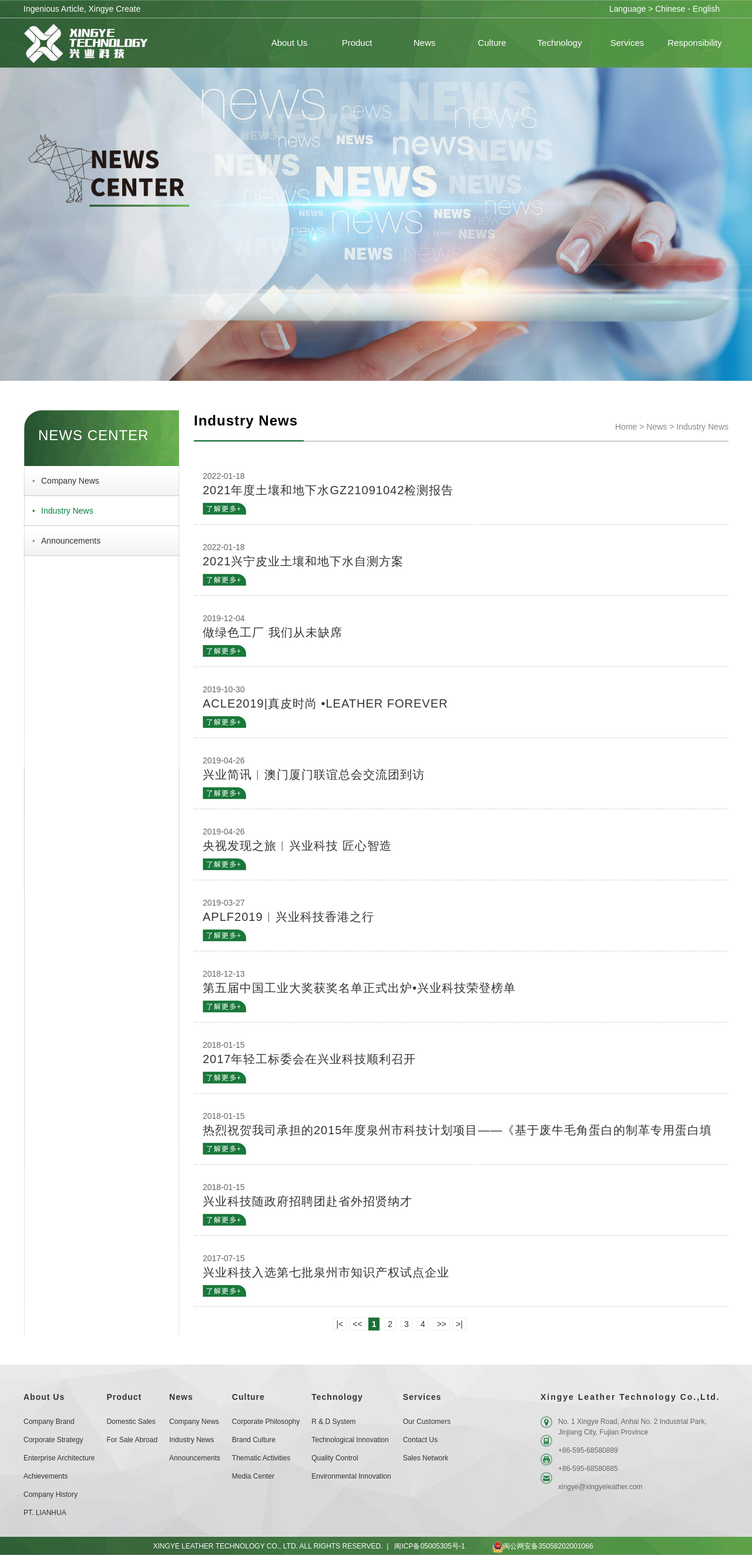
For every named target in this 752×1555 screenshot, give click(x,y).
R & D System (333, 1421)
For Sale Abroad (131, 1440)
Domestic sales (130, 1421)
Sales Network (425, 1458)
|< (339, 1324)
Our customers (427, 1421)
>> (441, 1324)
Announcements (70, 540)
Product (124, 1397)
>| (459, 1324)
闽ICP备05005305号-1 (429, 1546)
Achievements (46, 1476)
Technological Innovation (349, 1440)
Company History (51, 1494)
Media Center (253, 1476)
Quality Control (334, 1458)
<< (357, 1324)
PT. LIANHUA (45, 1513)
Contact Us (420, 1440)
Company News (70, 480)
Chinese (670, 9)
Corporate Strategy (53, 1440)
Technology (337, 1397)
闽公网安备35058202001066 (532, 1546)
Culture (248, 1397)
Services (422, 1397)
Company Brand (49, 1421)
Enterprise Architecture (59, 1458)
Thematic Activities (261, 1458)
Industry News (67, 510)
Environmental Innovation (351, 1476)
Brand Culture (254, 1440)
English (706, 9)
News (656, 426)
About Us (44, 1397)
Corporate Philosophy (266, 1421)
